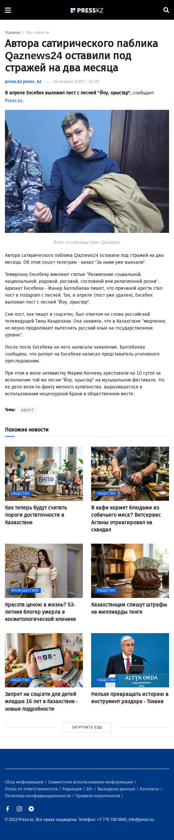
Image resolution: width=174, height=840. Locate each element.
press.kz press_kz (23, 81)
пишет (48, 262)
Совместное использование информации (91, 781)
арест (27, 409)
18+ (90, 788)
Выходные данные (117, 788)
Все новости (37, 32)
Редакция (72, 788)
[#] (87, 10)
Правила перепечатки (98, 795)
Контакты (150, 788)
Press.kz (14, 101)
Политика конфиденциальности (38, 795)
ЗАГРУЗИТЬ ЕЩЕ (87, 727)
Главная (12, 32)
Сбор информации (24, 781)
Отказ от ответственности (32, 788)
